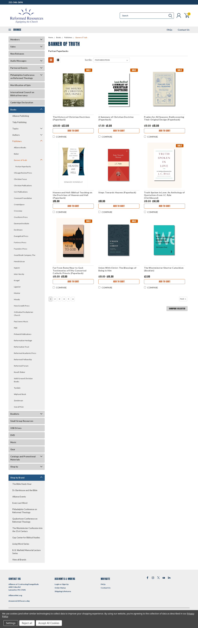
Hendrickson (19, 261)
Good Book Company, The (24, 255)
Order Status (60, 588)
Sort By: (88, 60)
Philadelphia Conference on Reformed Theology (22, 76)
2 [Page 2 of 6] (55, 299)
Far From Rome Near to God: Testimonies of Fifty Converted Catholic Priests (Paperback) (69, 270)
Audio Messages (18, 61)
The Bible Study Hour (22, 484)
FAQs (169, 29)
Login (57, 584)
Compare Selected (177, 308)
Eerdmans (18, 230)
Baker (16, 154)
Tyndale (17, 388)
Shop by (14, 466)
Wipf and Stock (20, 394)
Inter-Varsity (19, 274)
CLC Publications (21, 192)
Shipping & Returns (63, 591)
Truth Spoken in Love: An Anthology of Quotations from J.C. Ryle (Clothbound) (164, 195)
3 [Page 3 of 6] (59, 299)
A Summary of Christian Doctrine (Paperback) (115, 118)
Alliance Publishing (20, 116)
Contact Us (183, 29)
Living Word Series (20, 544)
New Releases (17, 53)
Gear (12, 449)
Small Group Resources (21, 421)
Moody (17, 299)
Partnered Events (19, 68)
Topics (15, 128)
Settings (10, 623)
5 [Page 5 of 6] (68, 299)
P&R (15, 328)
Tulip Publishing (19, 122)
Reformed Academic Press (25, 353)
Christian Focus (20, 179)
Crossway (18, 211)
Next (183, 298)
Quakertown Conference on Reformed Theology (24, 520)
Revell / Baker (19, 372)
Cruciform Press (21, 217)
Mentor (17, 293)
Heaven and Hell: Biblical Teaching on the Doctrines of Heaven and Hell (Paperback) (72, 195)
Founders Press (20, 249)
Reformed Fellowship (23, 359)
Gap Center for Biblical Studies (26, 537)
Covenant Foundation (23, 198)
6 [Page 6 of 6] (72, 299)
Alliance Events (19, 496)
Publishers (17, 141)
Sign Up (65, 584)
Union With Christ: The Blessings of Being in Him (117, 269)
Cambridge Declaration (21, 102)
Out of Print (19, 407)
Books (13, 109)
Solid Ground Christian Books (23, 380)
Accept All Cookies (48, 623)
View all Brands (19, 559)
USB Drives (16, 428)
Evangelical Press (21, 236)
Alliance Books (20, 147)
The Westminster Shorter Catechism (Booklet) (163, 269)
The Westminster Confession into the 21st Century (27, 529)
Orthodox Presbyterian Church (23, 313)
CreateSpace (19, 204)
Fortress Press (20, 242)
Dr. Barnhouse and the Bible (24, 490)
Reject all (27, 623)
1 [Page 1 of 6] (50, 299)
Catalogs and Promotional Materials (23, 458)
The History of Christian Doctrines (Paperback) (71, 118)
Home (50, 38)
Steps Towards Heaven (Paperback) (117, 192)
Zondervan (18, 400)
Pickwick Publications (22, 334)
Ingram (17, 268)
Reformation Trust (21, 347)
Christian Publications (23, 185)
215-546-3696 (16, 2)
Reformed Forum (21, 366)
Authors (16, 135)
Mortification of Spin (20, 85)
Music (13, 442)
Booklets (14, 414)
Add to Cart (73, 130)
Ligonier (17, 287)
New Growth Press (22, 306)
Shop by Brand (17, 477)
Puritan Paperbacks (23, 166)
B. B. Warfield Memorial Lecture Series (26, 552)
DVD (12, 435)
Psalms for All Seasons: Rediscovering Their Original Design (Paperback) (164, 118)
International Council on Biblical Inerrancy (22, 94)
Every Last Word (19, 503)
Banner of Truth (20, 160)
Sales (13, 46)
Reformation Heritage (23, 340)
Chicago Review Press (23, 173)
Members (15, 39)
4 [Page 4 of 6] (64, 299)
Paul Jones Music (21, 321)
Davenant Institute (21, 223)
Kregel (16, 280)
